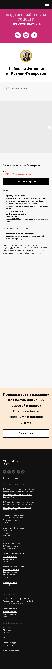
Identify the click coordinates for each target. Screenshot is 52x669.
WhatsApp (7, 630)
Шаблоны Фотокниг (10, 497)
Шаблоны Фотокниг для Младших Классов (19, 489)
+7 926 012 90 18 (9, 646)
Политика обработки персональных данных (19, 599)
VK (4, 638)
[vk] (4, 472)
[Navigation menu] (47, 4)
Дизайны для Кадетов (11, 531)
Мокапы (6, 562)
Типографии (7, 585)
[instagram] (13, 472)
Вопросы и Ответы (10, 582)
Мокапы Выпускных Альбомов (14, 554)
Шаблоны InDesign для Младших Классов (19, 502)
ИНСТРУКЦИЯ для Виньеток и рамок (17, 174)
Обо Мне (6, 588)
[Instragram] (26, 35)
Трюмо (5, 523)
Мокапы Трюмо (9, 559)
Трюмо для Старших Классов (14, 518)
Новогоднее (7, 533)
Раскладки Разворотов (11, 541)
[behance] (9, 472)
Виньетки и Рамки (10, 549)
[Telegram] (34, 35)
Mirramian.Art (14, 478)
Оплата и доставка (10, 609)
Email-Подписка (9, 575)
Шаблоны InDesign (10, 510)
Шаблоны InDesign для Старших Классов (18, 505)
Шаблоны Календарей (11, 569)
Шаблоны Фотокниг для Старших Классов (19, 492)
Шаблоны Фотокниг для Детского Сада (17, 494)
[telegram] (18, 472)
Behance (6, 635)
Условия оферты (9, 614)
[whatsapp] (23, 472)
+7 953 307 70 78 (9, 643)
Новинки (6, 577)
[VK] (18, 35)
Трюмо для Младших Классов (14, 515)
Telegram (6, 633)
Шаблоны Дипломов (10, 546)
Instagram (6, 628)
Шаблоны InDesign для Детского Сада (17, 507)
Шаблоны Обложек (10, 572)
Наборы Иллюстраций (11, 544)
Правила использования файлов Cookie (18, 601)
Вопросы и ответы (10, 611)
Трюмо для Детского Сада (12, 520)
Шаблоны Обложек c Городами (14, 567)
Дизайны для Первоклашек (13, 528)
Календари (7, 536)
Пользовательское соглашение (14, 604)
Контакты (6, 617)
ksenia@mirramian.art (11, 651)
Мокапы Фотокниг (10, 557)
